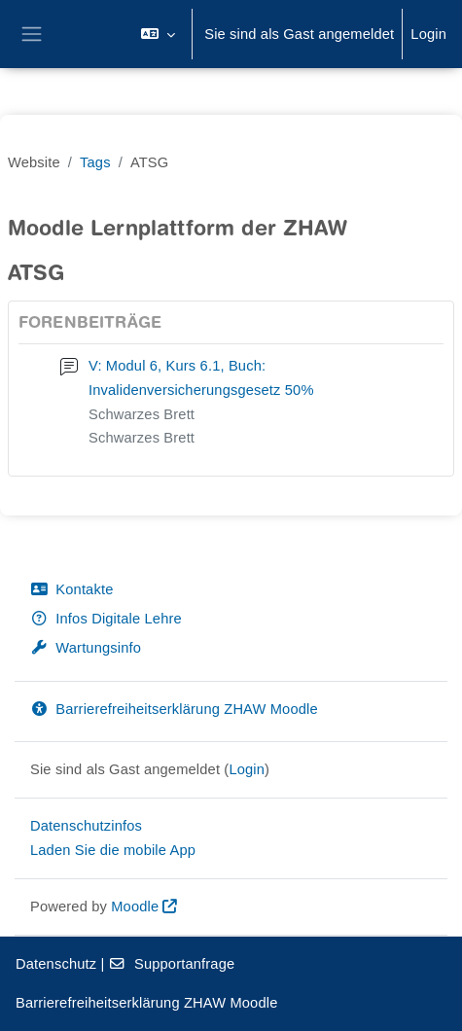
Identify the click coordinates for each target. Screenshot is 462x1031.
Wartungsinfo (85, 648)
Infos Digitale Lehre (106, 618)
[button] (158, 34)
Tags (95, 162)
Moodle (135, 906)
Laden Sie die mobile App (112, 850)
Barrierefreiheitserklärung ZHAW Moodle (174, 709)
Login (428, 34)
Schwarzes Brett (142, 414)
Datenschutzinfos (86, 826)
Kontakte (71, 589)
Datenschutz (56, 964)
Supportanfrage (172, 964)
